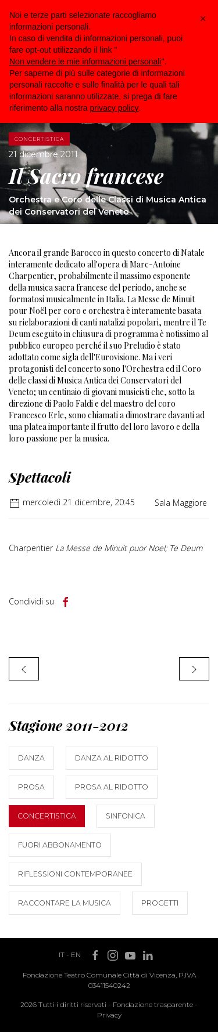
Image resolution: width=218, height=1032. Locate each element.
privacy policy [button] (114, 108)
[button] (203, 18)
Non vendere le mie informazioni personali (85, 61)
